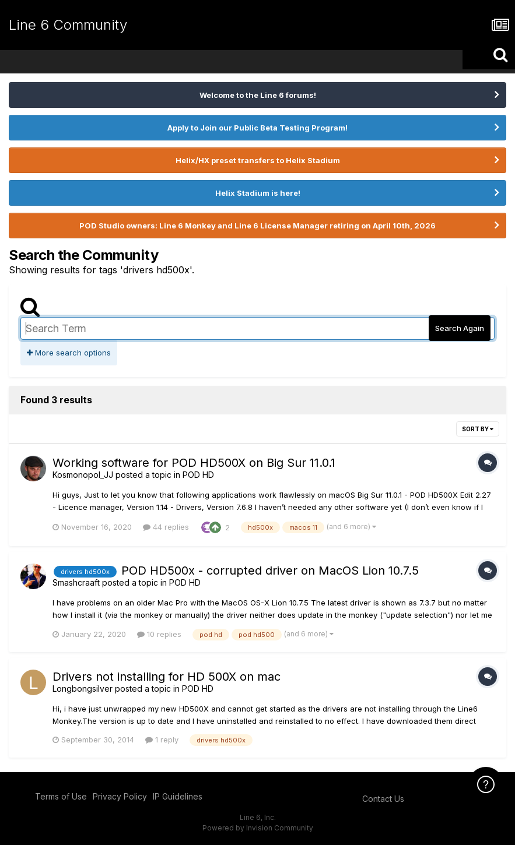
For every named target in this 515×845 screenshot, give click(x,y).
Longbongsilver (82, 688)
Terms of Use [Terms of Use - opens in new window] (61, 796)
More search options (69, 352)
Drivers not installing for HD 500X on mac (166, 677)
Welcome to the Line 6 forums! (257, 95)
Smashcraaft (76, 582)
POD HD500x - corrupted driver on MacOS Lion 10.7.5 (270, 571)
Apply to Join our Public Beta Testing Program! (257, 127)
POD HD (198, 475)
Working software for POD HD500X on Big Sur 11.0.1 (193, 463)
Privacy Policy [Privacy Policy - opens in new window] (120, 796)
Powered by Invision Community (257, 827)
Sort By (477, 428)
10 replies (159, 634)
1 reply (161, 739)
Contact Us (383, 799)
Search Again (459, 328)
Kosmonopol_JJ (82, 475)
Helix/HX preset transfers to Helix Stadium (258, 160)
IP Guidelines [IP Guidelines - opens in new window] (177, 796)
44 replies (166, 526)
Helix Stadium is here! (257, 193)
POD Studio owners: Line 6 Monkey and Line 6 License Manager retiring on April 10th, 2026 (257, 225)
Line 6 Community (68, 24)
